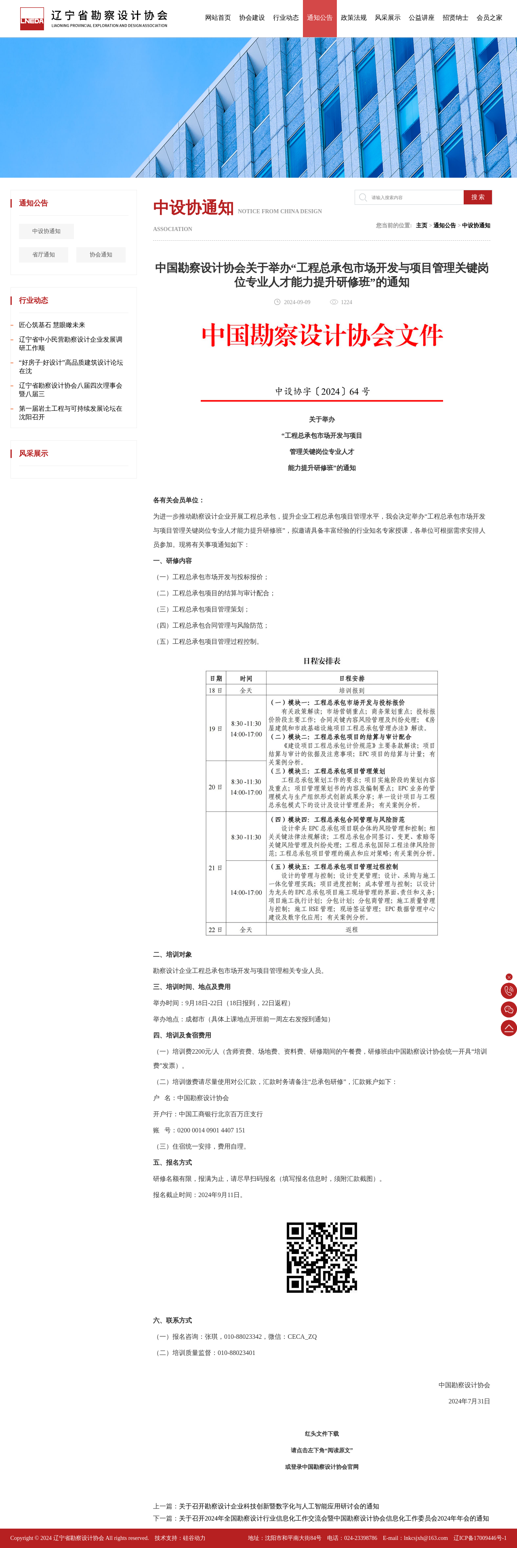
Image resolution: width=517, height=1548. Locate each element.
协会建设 (252, 17)
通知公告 (320, 17)
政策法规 (354, 17)
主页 (421, 226)
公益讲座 (422, 17)
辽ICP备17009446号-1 (480, 1538)
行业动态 (286, 17)
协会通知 (102, 255)
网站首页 (218, 17)
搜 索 (478, 197)
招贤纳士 (456, 17)
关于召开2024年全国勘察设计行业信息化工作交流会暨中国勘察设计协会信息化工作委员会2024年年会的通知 (334, 1518)
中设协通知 (48, 231)
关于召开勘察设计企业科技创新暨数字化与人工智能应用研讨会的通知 (279, 1506)
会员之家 (489, 17)
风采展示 (388, 17)
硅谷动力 (194, 1538)
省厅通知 (45, 255)
